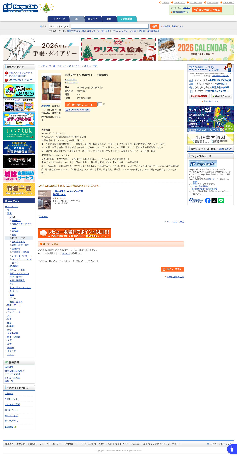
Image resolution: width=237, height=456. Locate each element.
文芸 (9, 210)
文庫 (9, 340)
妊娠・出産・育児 (20, 245)
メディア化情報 (12, 374)
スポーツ (14, 291)
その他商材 (126, 19)
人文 (9, 316)
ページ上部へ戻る (175, 222)
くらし (13, 217)
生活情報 (16, 248)
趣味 (12, 294)
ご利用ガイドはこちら (220, 76)
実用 (9, 213)
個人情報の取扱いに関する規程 (204, 189)
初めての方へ (11, 421)
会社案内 (9, 444)
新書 (9, 344)
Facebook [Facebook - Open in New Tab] (136, 444)
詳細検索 (166, 26)
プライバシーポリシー (50, 444)
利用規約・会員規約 (26, 444)
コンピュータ (13, 312)
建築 (9, 322)
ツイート (43, 216)
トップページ (58, 19)
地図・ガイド (16, 301)
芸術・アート (13, 305)
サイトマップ (228, 2)
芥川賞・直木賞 (12, 378)
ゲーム (13, 298)
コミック (92, 19)
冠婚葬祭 (14, 266)
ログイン (186, 8)
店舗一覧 (165, 2)
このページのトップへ (221, 444)
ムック (10, 354)
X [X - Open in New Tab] (144, 444)
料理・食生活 (16, 277)
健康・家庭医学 (17, 280)
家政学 (15, 231)
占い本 (133, 31)
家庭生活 (16, 220)
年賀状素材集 (153, 31)
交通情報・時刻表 (20, 252)
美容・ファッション (19, 273)
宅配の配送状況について (20, 80)
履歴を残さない (225, 149)
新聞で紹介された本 (14, 370)
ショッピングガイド (21, 255)
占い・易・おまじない (20, 287)
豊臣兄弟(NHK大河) (76, 31)
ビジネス (11, 308)
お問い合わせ (212, 2)
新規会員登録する (181, 12)
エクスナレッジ (71, 79)
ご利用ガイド (179, 2)
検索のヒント (177, 26)
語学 (9, 330)
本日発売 (9, 367)
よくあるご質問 (195, 2)
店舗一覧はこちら (211, 101)
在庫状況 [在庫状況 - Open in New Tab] (45, 106)
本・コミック (11, 206)
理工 (9, 319)
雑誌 (108, 19)
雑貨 (14, 234)
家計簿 (142, 31)
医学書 (10, 326)
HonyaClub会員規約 (200, 186)
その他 (10, 347)
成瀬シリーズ (93, 31)
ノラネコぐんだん (120, 31)
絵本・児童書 (13, 337)
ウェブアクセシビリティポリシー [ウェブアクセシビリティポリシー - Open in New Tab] (164, 444)
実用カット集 (18, 241)
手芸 (12, 284)
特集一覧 (9, 381)
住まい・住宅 (18, 238)
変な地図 (105, 31)
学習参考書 (12, 333)
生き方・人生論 (17, 270)
